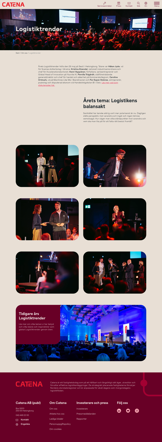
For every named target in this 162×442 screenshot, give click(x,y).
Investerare (82, 409)
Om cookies (56, 429)
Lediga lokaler (56, 419)
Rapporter (81, 419)
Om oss (24, 53)
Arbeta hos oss (57, 414)
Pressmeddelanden (86, 414)
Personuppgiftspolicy (60, 424)
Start (17, 53)
